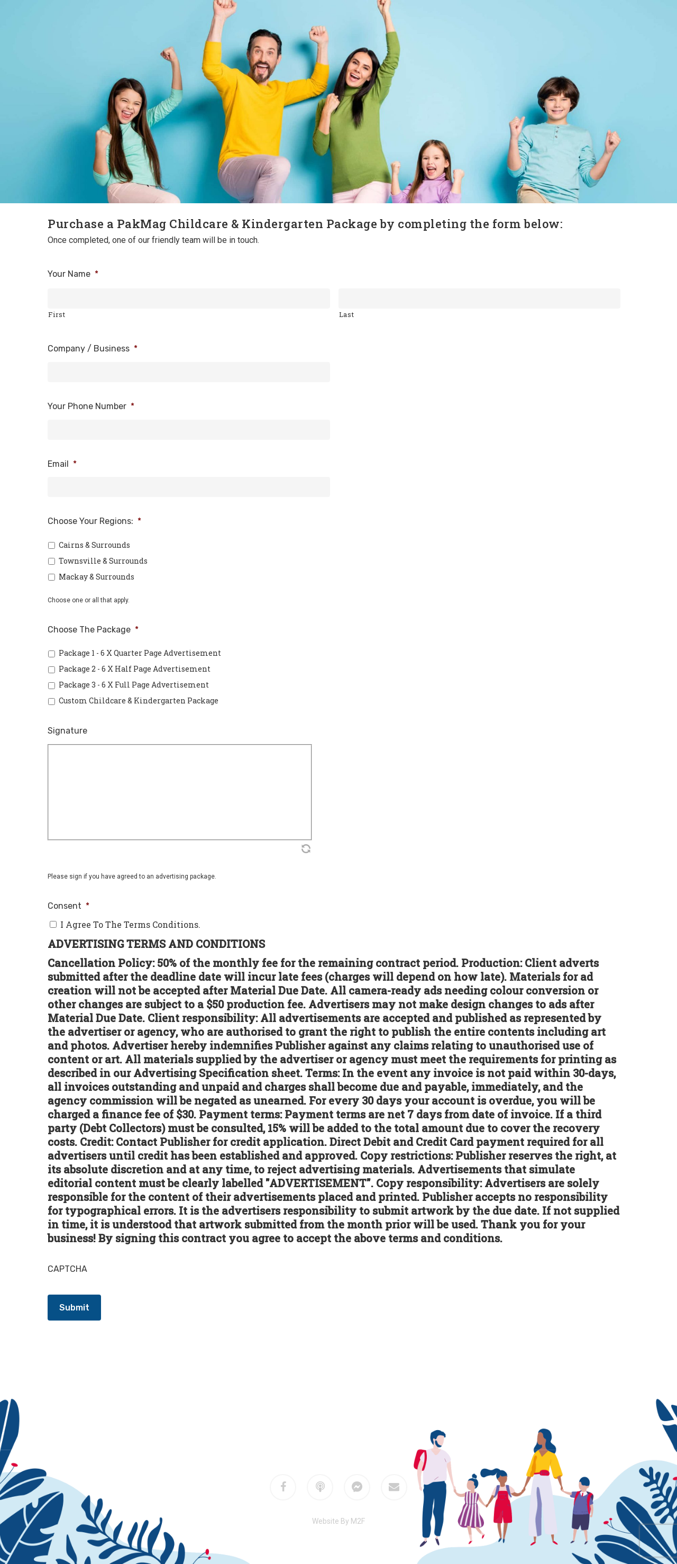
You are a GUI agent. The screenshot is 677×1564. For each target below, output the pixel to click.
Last (346, 314)
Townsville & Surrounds (103, 561)
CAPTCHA (67, 1269)
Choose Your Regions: (94, 521)
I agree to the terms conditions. (130, 924)
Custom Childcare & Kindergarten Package (138, 700)
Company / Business (93, 348)
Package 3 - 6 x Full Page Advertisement (134, 685)
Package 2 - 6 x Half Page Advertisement (135, 669)
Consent (68, 906)
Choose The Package (93, 630)
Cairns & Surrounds (94, 545)
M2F (353, 1412)
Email (62, 464)
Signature (67, 731)
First (56, 314)
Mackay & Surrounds (96, 577)
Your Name (73, 274)
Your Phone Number (91, 406)
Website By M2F (338, 1521)
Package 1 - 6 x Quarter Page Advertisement (140, 653)
